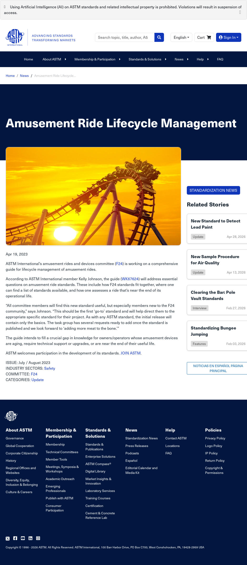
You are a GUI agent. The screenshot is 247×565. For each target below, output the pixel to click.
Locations (172, 445)
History (11, 460)
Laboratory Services (100, 490)
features (199, 343)
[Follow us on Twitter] (8, 538)
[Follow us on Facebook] (15, 538)
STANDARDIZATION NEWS (213, 190)
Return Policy (215, 460)
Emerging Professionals (56, 488)
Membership (55, 444)
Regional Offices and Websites (21, 470)
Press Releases (136, 445)
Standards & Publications (94, 446)
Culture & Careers (19, 492)
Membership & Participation (96, 59)
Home (28, 59)
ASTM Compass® (98, 464)
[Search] (125, 37)
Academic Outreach (60, 479)
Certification (94, 505)
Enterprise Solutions (100, 456)
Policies (213, 430)
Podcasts (132, 453)
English (180, 37)
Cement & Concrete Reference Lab (100, 515)
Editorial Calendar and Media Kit (141, 470)
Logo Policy (213, 445)
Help (202, 59)
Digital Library (95, 471)
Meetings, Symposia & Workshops (62, 468)
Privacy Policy (215, 438)
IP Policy (211, 453)
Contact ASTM (176, 438)
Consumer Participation (55, 507)
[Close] (240, 12)
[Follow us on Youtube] (23, 538)
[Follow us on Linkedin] (30, 538)
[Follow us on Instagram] (38, 538)
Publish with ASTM (59, 498)
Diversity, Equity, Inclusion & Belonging (22, 482)
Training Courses (97, 498)
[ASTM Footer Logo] (11, 416)
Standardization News (141, 438)
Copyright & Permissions (214, 470)
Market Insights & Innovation (98, 481)
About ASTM (54, 59)
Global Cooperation (20, 445)
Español (131, 460)
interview (200, 308)
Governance (15, 438)
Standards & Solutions (147, 59)
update (198, 236)
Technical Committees (62, 452)
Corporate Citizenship (22, 453)
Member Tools (56, 459)
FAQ (220, 59)
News (181, 59)
